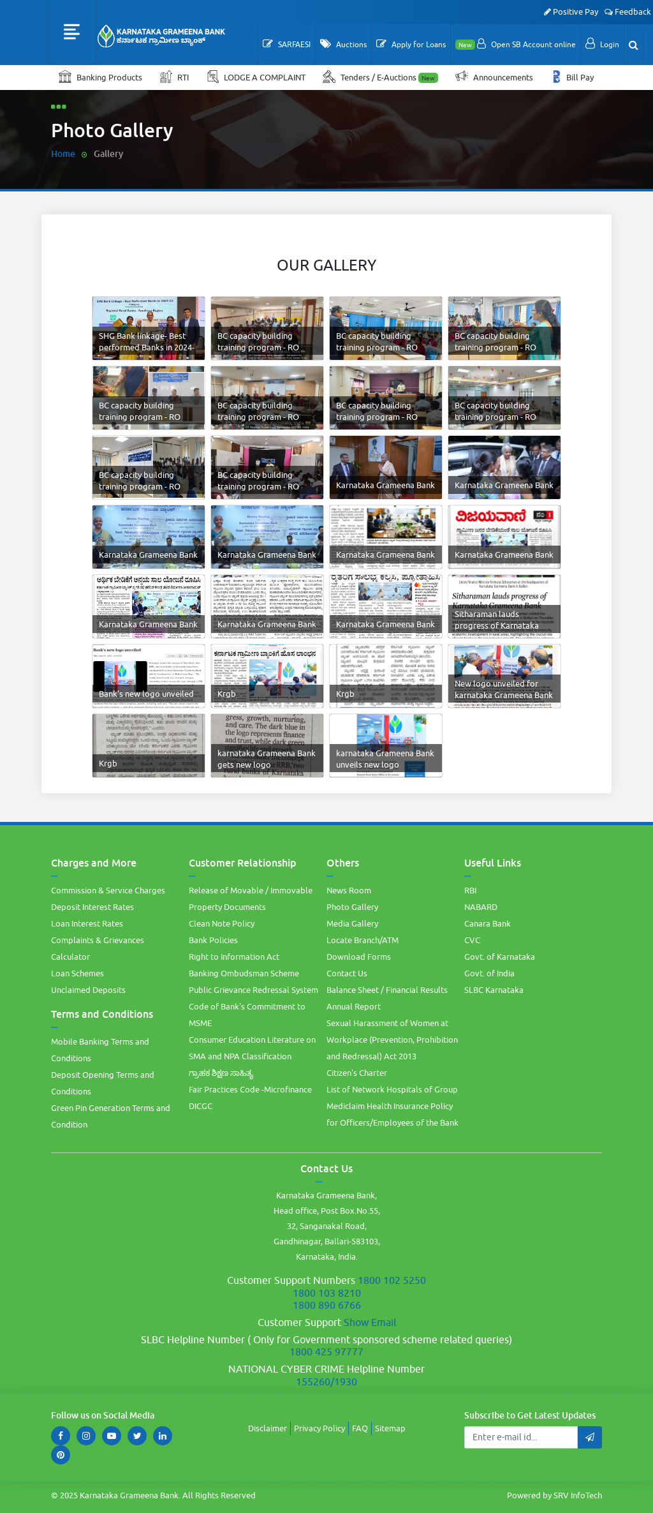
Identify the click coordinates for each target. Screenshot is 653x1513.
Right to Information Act (234, 956)
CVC (472, 940)
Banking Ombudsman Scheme (244, 973)
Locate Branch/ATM (362, 940)
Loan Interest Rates (87, 923)
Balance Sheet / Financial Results (387, 990)
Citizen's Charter (356, 1073)
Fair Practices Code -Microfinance (250, 1089)
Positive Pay (571, 11)
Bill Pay (573, 76)
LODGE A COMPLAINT (256, 76)
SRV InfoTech (578, 1495)
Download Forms (358, 956)
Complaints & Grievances (97, 940)
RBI (470, 890)
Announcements (495, 76)
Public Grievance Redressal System (253, 990)
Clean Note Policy (221, 923)
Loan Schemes (77, 973)
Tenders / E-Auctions (381, 76)
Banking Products (100, 76)
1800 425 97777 (326, 1351)
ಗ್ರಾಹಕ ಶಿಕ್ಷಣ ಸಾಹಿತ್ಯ (221, 1073)
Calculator (70, 956)
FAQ (360, 1428)
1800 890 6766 (327, 1305)
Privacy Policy (319, 1428)
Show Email (370, 1322)
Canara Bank (487, 923)
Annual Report (353, 1006)
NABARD (480, 907)
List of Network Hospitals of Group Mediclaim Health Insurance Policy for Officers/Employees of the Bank (392, 1106)
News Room (348, 890)
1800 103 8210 (327, 1293)
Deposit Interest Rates (92, 907)
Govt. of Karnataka (499, 956)
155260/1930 (326, 1381)
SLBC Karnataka (494, 990)
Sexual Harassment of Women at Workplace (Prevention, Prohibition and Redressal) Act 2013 (392, 1039)
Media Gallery (352, 923)
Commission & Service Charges (108, 890)
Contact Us (346, 973)
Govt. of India (489, 973)
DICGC (200, 1106)
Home (63, 153)
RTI (175, 76)
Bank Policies (213, 940)
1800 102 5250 (392, 1280)
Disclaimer (267, 1428)
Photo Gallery (352, 907)
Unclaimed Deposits (88, 990)
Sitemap (390, 1428)
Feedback (628, 11)
